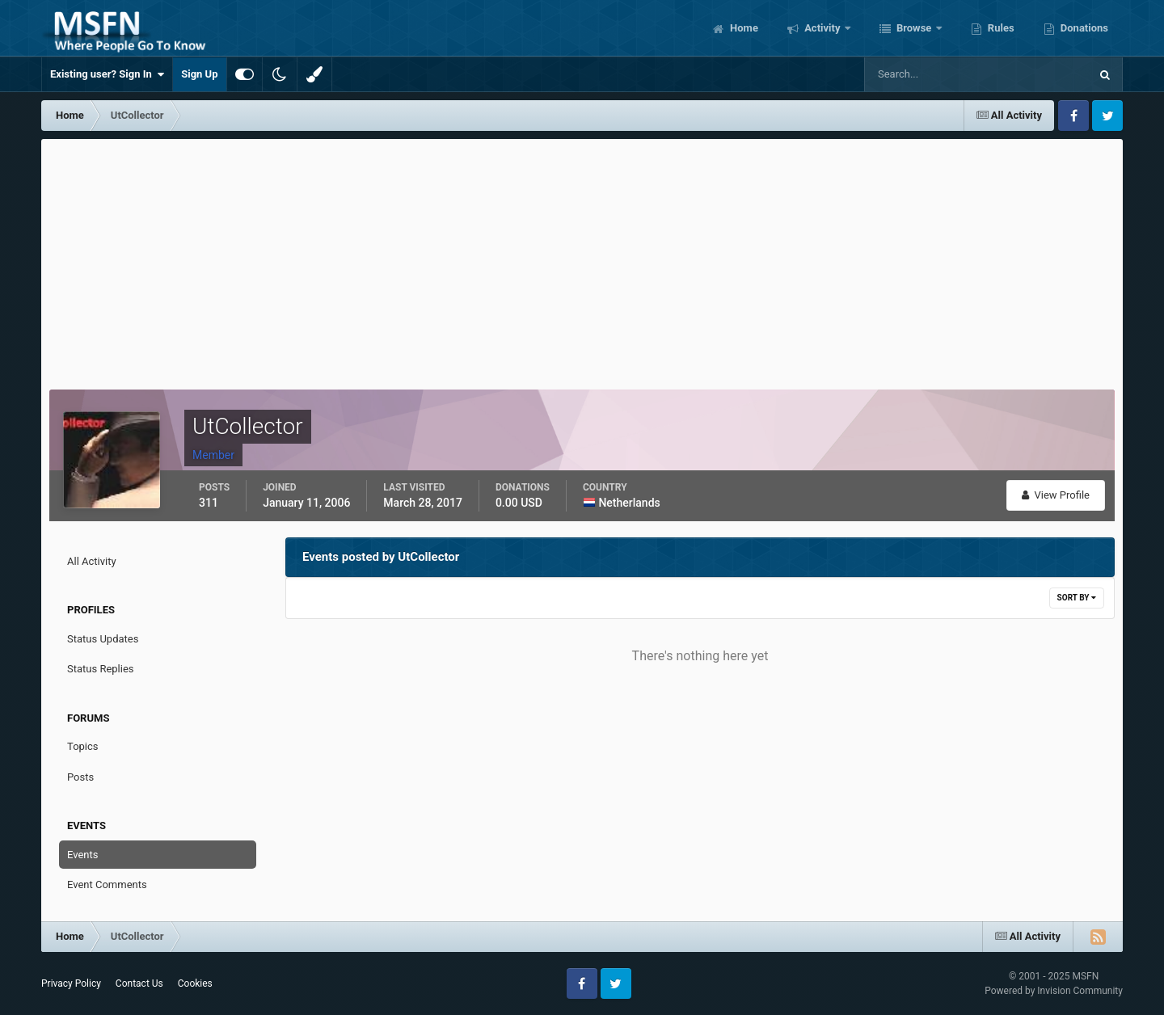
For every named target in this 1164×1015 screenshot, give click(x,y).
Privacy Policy (71, 983)
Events (82, 855)
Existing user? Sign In (107, 74)
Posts (80, 777)
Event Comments (107, 884)
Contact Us (139, 983)
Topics (83, 746)
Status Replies (100, 669)
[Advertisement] (582, 260)
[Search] (927, 74)
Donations (1083, 28)
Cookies (195, 983)
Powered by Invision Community (1054, 990)
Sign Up (199, 74)
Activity (822, 28)
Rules (999, 28)
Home (743, 28)
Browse (914, 28)
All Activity (91, 561)
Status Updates (102, 639)
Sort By (1076, 597)
